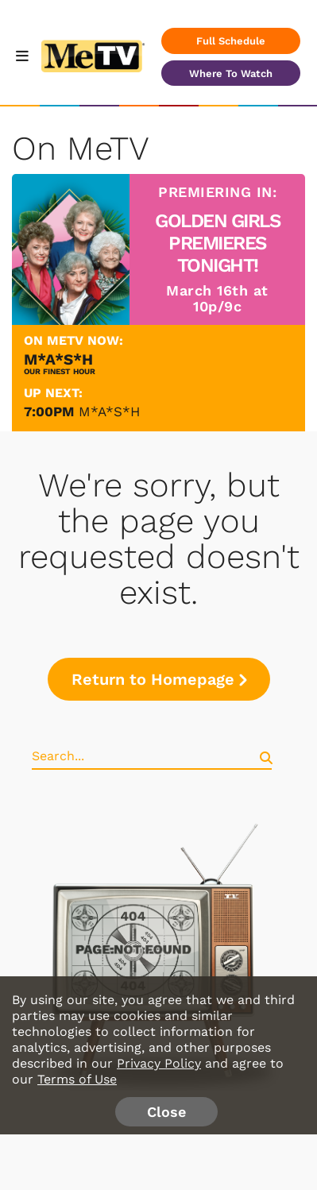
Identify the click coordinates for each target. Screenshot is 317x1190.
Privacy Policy (159, 1063)
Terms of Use (77, 1079)
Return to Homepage (159, 679)
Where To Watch (231, 73)
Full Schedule (230, 41)
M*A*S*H (109, 411)
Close (166, 1111)
